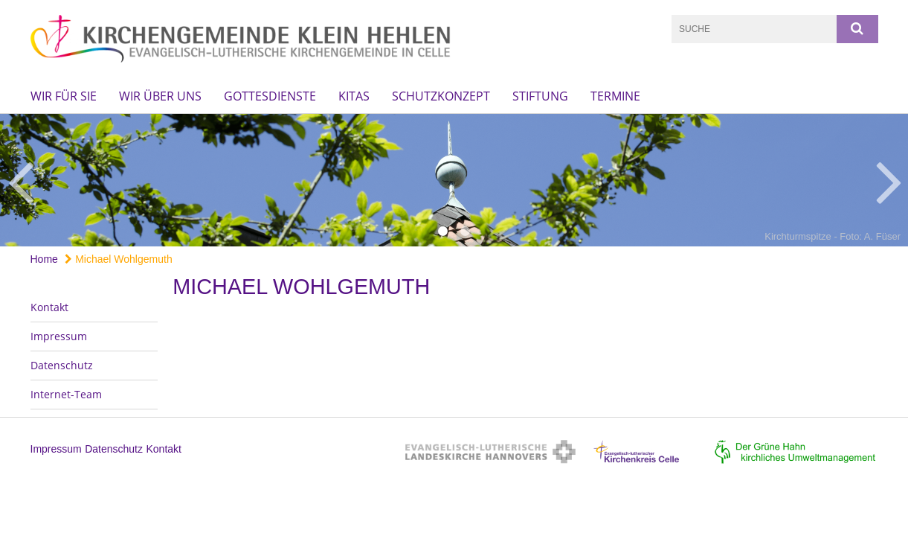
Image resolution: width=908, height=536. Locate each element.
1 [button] (443, 231)
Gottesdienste (270, 96)
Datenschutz (61, 365)
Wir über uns (160, 96)
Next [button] (889, 180)
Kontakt (49, 307)
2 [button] (465, 231)
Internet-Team (66, 394)
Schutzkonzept (441, 96)
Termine (615, 96)
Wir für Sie (63, 96)
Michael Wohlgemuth (118, 259)
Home (44, 259)
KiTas (354, 96)
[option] (454, 180)
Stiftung (540, 96)
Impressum (58, 336)
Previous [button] (20, 180)
